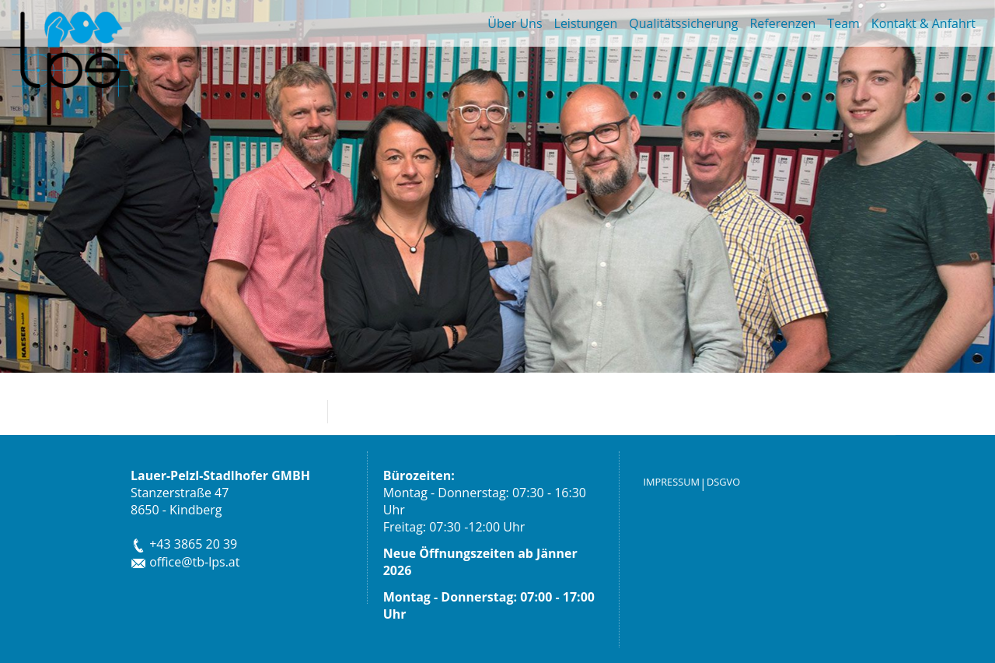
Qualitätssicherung (683, 23)
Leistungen (586, 23)
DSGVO (723, 482)
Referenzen (782, 23)
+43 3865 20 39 (184, 543)
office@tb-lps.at (185, 561)
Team (843, 23)
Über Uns (514, 23)
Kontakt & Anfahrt (923, 23)
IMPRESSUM (671, 482)
